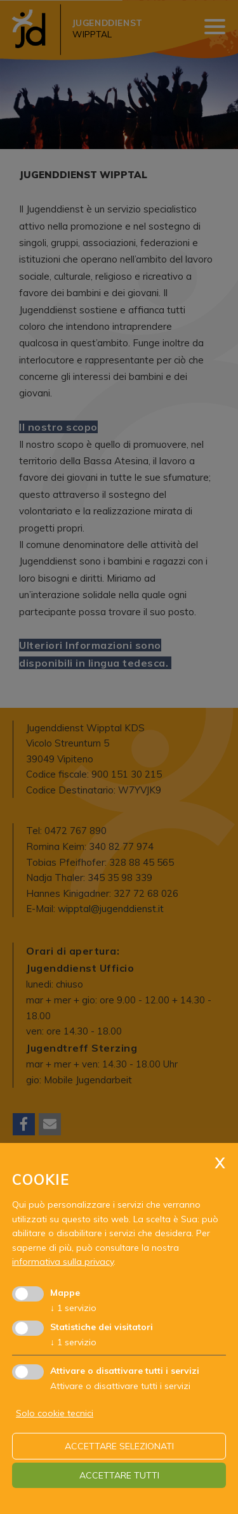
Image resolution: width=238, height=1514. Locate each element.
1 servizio (73, 1308)
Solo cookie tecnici (54, 1413)
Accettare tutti (119, 1475)
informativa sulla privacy (63, 1261)
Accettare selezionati (119, 1446)
